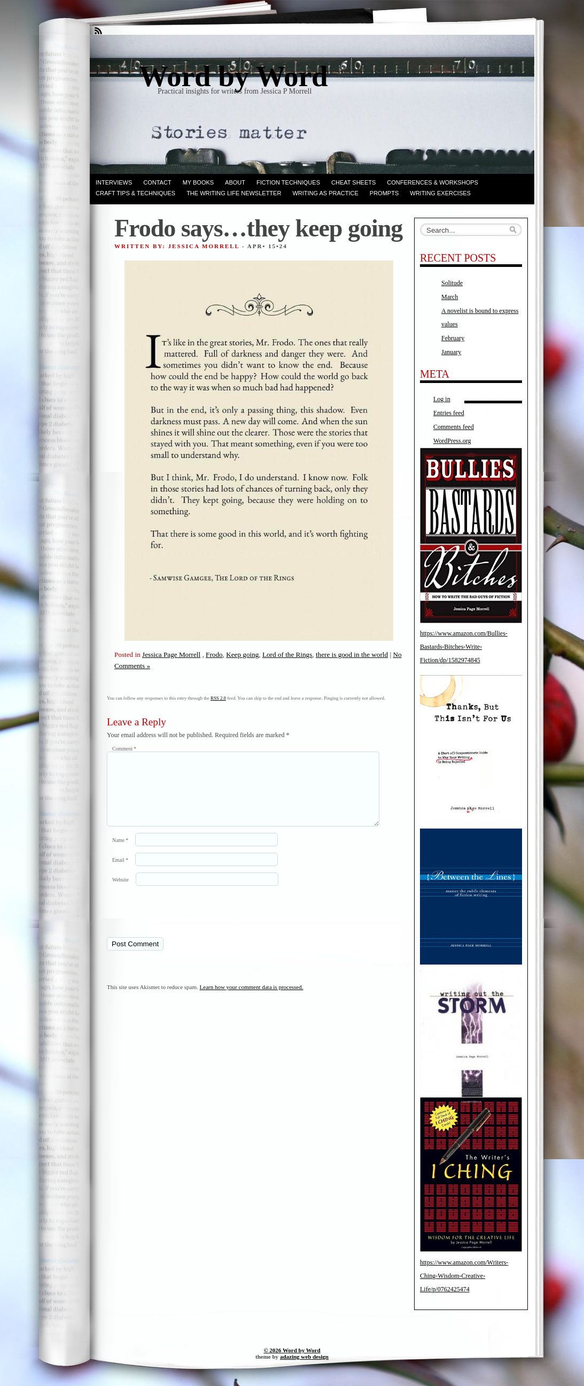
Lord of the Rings (287, 654)
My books (198, 182)
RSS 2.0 (218, 698)
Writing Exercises (440, 193)
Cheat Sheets (353, 182)
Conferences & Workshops (432, 182)
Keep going (242, 654)
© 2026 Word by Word (291, 1350)
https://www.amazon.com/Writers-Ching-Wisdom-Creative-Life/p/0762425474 (464, 1276)
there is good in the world (352, 654)
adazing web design (304, 1356)
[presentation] (180, 924)
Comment (124, 749)
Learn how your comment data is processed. (251, 1000)
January (451, 352)
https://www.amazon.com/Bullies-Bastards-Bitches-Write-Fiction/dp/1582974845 (464, 647)
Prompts (384, 193)
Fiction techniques (288, 182)
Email (120, 873)
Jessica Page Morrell (171, 654)
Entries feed (448, 413)
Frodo (214, 654)
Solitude (452, 283)
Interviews (114, 182)
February (452, 338)
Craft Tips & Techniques (135, 193)
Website (120, 892)
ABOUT (235, 182)
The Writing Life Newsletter (233, 193)
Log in (441, 399)
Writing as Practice (325, 193)
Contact (157, 182)
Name (120, 853)
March (449, 297)
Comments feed (453, 427)
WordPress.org (452, 441)
